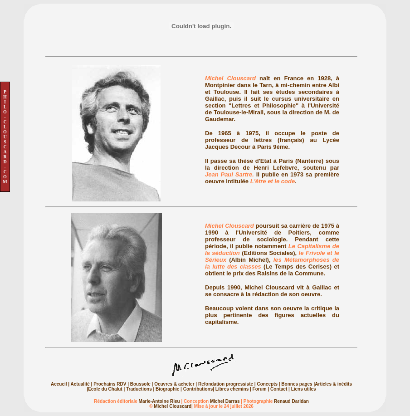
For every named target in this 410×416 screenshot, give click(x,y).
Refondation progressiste (225, 384)
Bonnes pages (296, 384)
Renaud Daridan (291, 401)
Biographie (167, 389)
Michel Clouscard (172, 406)
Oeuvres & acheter (174, 384)
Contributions (197, 389)
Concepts (267, 384)
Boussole (140, 384)
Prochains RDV (109, 384)
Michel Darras (225, 401)
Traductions (139, 389)
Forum (260, 389)
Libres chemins (232, 389)
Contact (278, 389)
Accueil (59, 384)
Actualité (80, 384)
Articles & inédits (333, 384)
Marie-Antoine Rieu (159, 401)
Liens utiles (303, 389)
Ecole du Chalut (105, 389)
